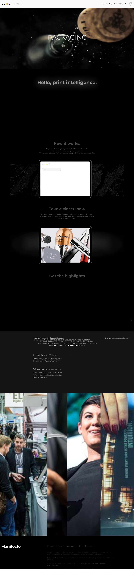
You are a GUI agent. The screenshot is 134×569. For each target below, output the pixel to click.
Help (110, 4)
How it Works (18, 4)
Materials (105, 4)
